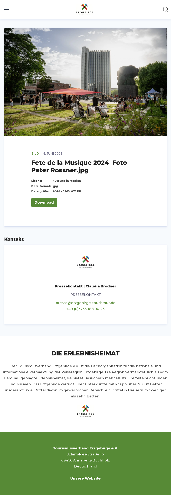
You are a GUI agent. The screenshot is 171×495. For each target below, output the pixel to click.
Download (44, 202)
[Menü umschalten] (6, 9)
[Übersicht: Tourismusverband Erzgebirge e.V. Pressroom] (84, 9)
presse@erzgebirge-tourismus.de (85, 303)
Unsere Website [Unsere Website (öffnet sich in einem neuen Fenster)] (85, 478)
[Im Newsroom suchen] (166, 9)
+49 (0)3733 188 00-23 (85, 309)
